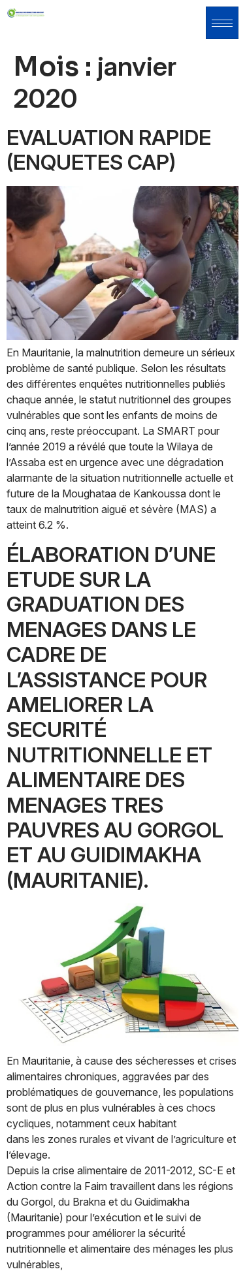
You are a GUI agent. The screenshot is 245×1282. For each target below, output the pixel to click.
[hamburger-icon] (222, 23)
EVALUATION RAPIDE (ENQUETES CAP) (109, 150)
